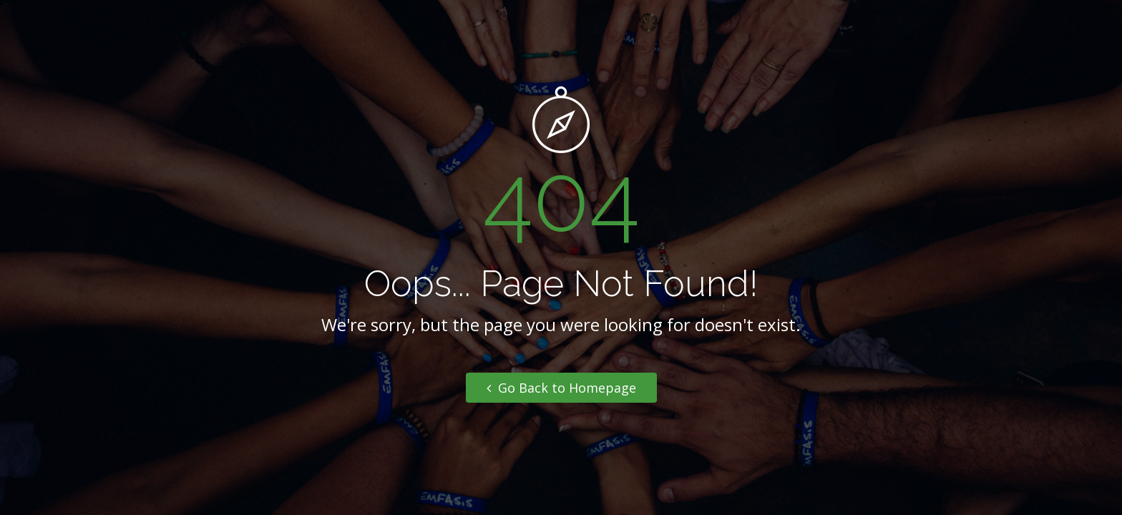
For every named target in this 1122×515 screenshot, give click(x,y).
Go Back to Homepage (561, 387)
